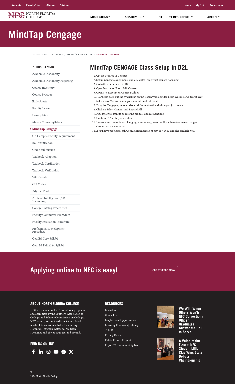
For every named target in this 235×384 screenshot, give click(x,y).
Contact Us (111, 315)
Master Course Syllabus (47, 122)
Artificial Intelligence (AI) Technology (48, 199)
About (212, 17)
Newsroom (216, 5)
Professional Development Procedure (48, 230)
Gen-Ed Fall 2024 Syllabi (48, 245)
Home (36, 54)
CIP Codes (39, 184)
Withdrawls (39, 177)
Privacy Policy (113, 335)
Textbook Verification (45, 170)
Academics (133, 17)
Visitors (64, 5)
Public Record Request (118, 340)
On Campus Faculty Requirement (53, 136)
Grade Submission (43, 149)
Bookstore (111, 310)
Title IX (109, 330)
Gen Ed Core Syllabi (45, 238)
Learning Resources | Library (121, 325)
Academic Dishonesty (46, 74)
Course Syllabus (42, 94)
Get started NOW (163, 270)
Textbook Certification (46, 163)
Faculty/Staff (33, 5)
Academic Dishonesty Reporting (52, 80)
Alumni (50, 5)
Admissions (99, 17)
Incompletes (40, 115)
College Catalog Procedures (49, 208)
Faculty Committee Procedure (51, 215)
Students (16, 5)
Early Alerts (39, 101)
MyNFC (200, 5)
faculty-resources (79, 54)
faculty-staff (53, 54)
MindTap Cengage (44, 129)
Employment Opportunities (120, 320)
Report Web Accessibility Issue (122, 345)
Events (187, 5)
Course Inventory (43, 87)
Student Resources (174, 17)
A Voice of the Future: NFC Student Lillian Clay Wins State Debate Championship (190, 351)
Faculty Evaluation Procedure (51, 221)
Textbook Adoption (44, 156)
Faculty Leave (41, 108)
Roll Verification (42, 143)
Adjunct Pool (40, 191)
